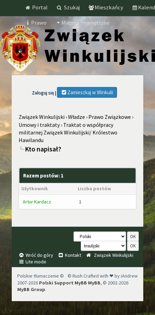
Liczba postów (94, 188)
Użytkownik (34, 188)
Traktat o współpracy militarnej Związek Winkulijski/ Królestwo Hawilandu (68, 132)
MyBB (94, 283)
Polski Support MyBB (63, 283)
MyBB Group (31, 289)
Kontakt (69, 255)
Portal (36, 7)
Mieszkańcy (105, 7)
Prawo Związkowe (109, 116)
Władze (76, 116)
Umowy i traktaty (39, 124)
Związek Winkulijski (42, 116)
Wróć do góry (35, 255)
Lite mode (32, 262)
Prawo (36, 22)
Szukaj (68, 7)
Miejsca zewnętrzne (82, 22)
